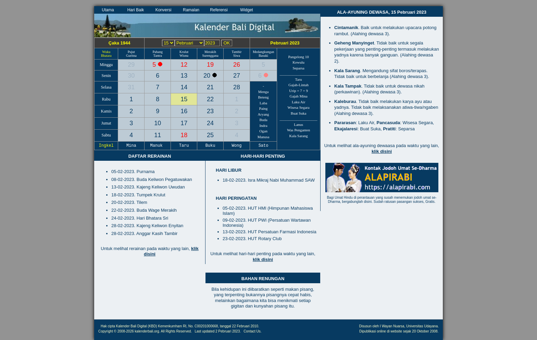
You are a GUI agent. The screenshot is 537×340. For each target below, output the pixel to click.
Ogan (263, 131)
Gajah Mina (298, 96)
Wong (237, 145)
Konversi (163, 10)
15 (183, 99)
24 (210, 123)
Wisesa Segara (299, 107)
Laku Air (298, 102)
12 (183, 64)
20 (207, 75)
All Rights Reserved (176, 331)
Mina (131, 145)
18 (183, 135)
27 (236, 75)
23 (210, 111)
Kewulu (298, 62)
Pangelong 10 (298, 57)
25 (210, 135)
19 (210, 64)
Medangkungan (263, 52)
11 (157, 135)
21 (210, 87)
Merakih (210, 52)
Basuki (263, 55)
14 (183, 87)
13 (183, 75)
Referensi (218, 10)
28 (236, 87)
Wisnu (183, 55)
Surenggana (210, 55)
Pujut (131, 52)
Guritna (131, 55)
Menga (263, 92)
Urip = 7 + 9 (298, 91)
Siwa (236, 55)
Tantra (157, 55)
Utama (108, 10)
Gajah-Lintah (298, 85)
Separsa (298, 68)
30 (131, 75)
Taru (298, 79)
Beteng (263, 97)
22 (210, 99)
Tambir (237, 52)
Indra (263, 125)
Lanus (298, 124)
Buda (263, 120)
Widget (246, 10)
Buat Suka (299, 113)
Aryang (263, 114)
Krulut (183, 52)
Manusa (264, 137)
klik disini (263, 259)
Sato (263, 145)
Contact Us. (252, 331)
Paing (263, 108)
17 (183, 123)
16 (183, 111)
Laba (263, 103)
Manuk (157, 145)
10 (157, 123)
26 (236, 64)
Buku (210, 145)
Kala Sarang (298, 136)
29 (131, 64)
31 (131, 87)
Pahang (158, 52)
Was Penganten (298, 130)
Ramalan (191, 10)
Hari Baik (135, 10)
